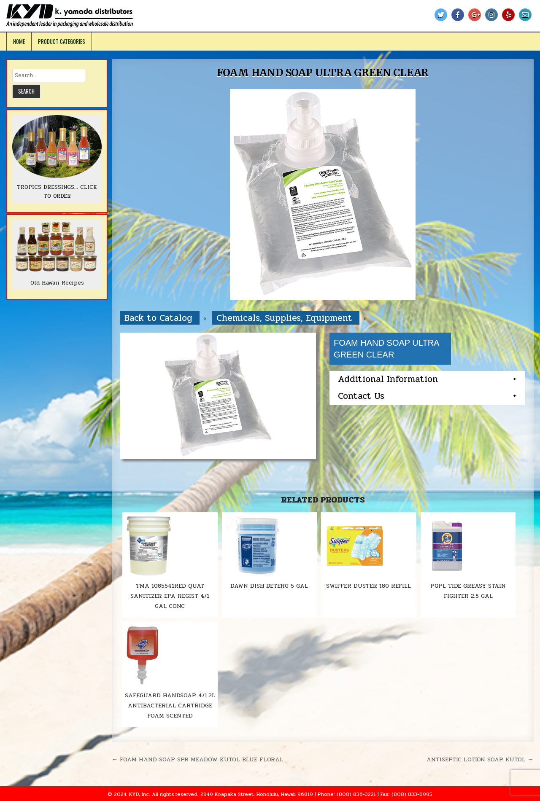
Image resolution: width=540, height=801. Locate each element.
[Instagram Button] (491, 14)
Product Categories (61, 41)
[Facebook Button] (457, 14)
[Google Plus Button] (474, 14)
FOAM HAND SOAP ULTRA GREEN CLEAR (323, 72)
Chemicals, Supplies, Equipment (285, 318)
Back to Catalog (159, 318)
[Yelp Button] (508, 14)
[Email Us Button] (525, 14)
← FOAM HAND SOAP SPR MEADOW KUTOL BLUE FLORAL (198, 759)
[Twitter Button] (441, 14)
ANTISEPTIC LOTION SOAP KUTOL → (480, 759)
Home (19, 41)
